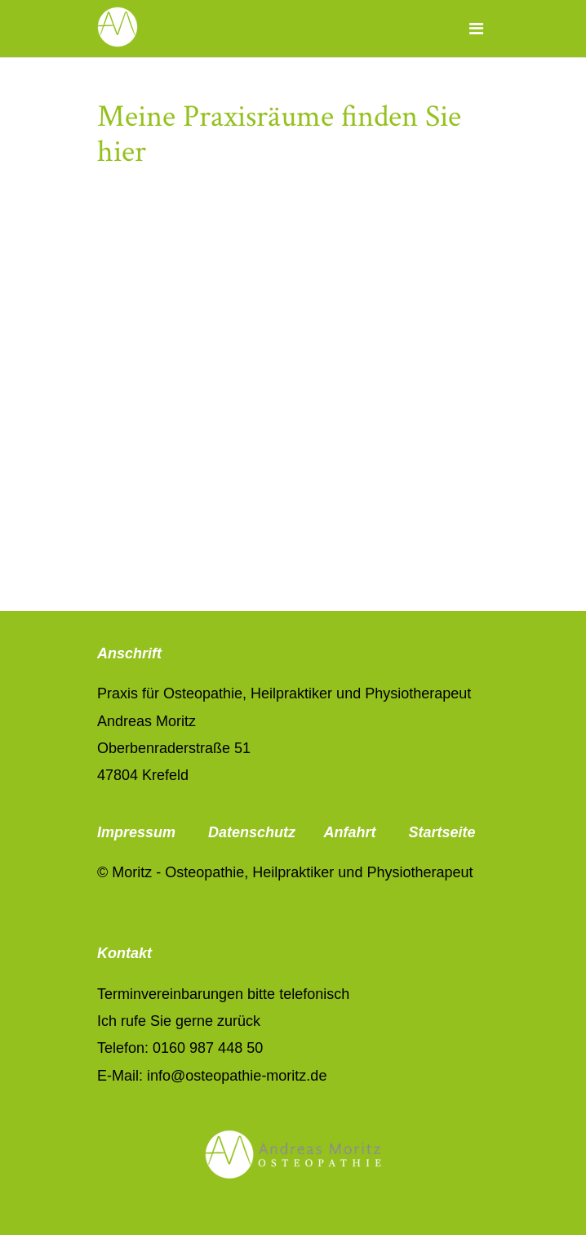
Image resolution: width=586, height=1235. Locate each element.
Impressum (138, 832)
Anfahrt (349, 832)
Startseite (441, 832)
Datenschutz (251, 832)
